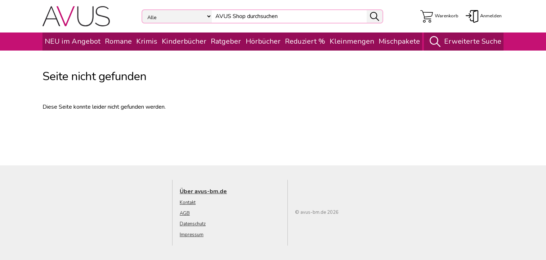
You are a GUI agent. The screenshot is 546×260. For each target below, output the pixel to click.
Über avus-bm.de (203, 191)
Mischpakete (399, 41)
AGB (185, 213)
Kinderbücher (184, 41)
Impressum (191, 234)
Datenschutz (193, 224)
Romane (118, 41)
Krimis (146, 41)
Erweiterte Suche (463, 41)
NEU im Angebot (72, 41)
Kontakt (188, 202)
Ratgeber (226, 41)
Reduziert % (305, 41)
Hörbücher (263, 41)
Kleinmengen (352, 41)
